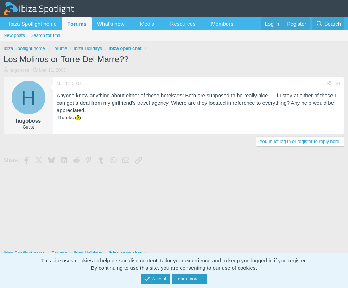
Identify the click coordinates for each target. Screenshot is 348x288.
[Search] (328, 23)
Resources (183, 24)
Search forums (46, 35)
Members (222, 24)
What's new (110, 24)
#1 (338, 83)
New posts (14, 35)
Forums (77, 24)
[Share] (329, 84)
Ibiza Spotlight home (33, 24)
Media (147, 24)
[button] (130, 23)
